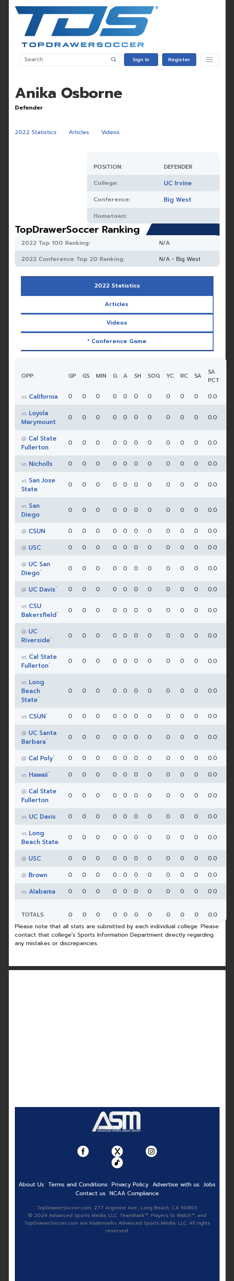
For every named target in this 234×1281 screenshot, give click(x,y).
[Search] (64, 59)
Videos (110, 132)
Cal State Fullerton (39, 443)
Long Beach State (32, 691)
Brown (37, 875)
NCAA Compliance (134, 1193)
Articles (79, 132)
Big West (177, 199)
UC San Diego (35, 568)
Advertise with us (176, 1184)
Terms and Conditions (78, 1184)
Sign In (140, 59)
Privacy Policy (130, 1184)
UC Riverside (35, 636)
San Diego (30, 510)
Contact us (90, 1193)
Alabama (42, 891)
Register (179, 59)
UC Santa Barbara (39, 737)
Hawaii (38, 774)
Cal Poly (40, 758)
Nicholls (41, 463)
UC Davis (41, 589)
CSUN (36, 531)
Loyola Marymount (38, 417)
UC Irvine (178, 183)
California (43, 396)
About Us (31, 1184)
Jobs (209, 1184)
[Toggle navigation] (209, 59)
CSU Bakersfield (39, 610)
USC (34, 547)
